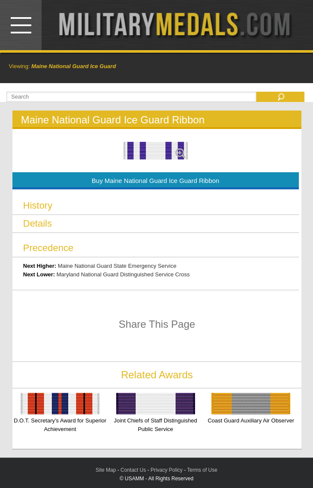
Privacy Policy (166, 470)
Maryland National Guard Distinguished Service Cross (123, 274)
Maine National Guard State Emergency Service (117, 266)
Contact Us (133, 470)
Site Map (106, 470)
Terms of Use (202, 470)
